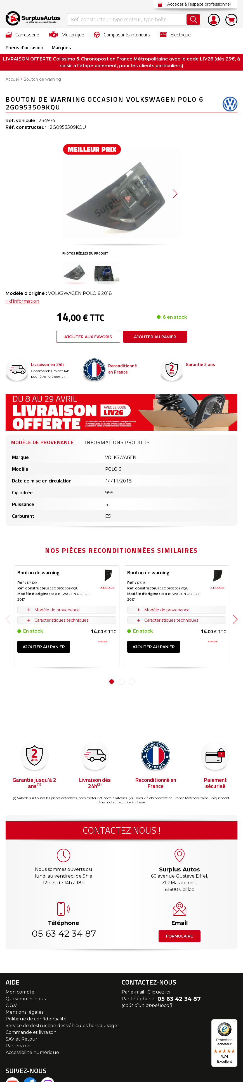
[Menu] (234, 1022)
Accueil (13, 79)
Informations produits (117, 442)
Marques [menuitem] (61, 47)
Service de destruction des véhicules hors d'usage (61, 1025)
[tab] (42, 442)
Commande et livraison (31, 1032)
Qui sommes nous (26, 998)
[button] (75, 271)
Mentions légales (24, 1012)
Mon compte (20, 992)
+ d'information (22, 301)
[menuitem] (22, 34)
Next (235, 619)
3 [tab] (132, 681)
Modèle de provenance (42, 442)
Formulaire (179, 936)
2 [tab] (122, 681)
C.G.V (11, 1005)
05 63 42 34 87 (63, 933)
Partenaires (18, 1045)
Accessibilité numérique (32, 1052)
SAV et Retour (21, 1039)
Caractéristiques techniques (61, 620)
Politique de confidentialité (36, 1019)
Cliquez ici (158, 992)
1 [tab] (111, 681)
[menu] (121, 41)
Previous (7, 619)
